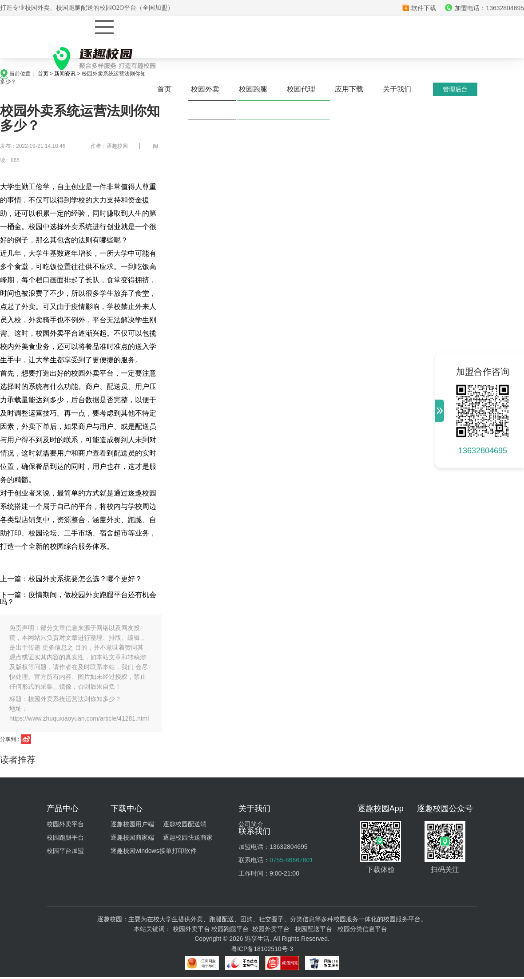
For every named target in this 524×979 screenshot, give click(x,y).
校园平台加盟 (65, 850)
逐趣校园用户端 (132, 824)
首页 (164, 89)
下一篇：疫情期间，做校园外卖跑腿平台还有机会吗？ (78, 598)
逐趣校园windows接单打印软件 (154, 850)
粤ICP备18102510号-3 (262, 948)
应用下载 (349, 89)
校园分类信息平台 (362, 928)
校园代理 (301, 89)
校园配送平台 (313, 928)
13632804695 (482, 450)
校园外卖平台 (65, 824)
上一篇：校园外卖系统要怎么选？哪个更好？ (71, 579)
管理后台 (455, 89)
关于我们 (397, 89)
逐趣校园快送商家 (188, 837)
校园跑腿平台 (65, 837)
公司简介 (250, 824)
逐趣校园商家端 (132, 837)
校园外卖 (205, 89)
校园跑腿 (253, 89)
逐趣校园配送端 (184, 824)
